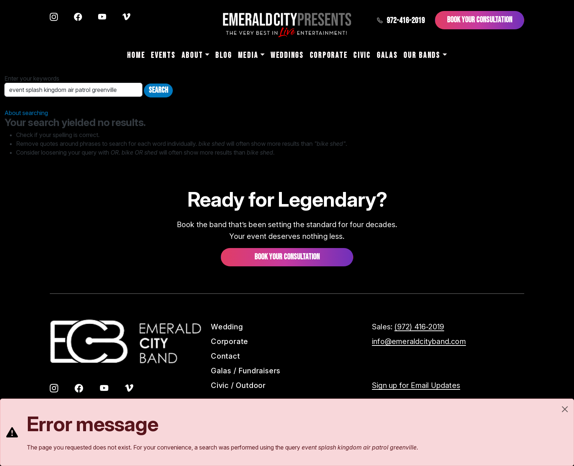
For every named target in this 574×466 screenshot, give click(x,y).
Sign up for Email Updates (416, 385)
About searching (26, 112)
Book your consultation (287, 257)
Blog (223, 55)
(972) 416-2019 (419, 326)
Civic (362, 55)
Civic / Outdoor (238, 385)
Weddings (287, 55)
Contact (225, 356)
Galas (387, 55)
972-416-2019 (401, 21)
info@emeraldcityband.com (419, 341)
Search (158, 90)
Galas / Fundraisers (245, 370)
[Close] (565, 409)
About (192, 55)
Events (163, 55)
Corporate (328, 55)
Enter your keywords (31, 78)
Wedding (227, 326)
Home (136, 55)
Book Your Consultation (479, 20)
